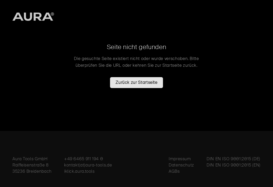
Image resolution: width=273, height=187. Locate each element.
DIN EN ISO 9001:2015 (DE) (233, 159)
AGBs (174, 171)
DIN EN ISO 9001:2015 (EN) (234, 165)
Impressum (180, 159)
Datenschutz (181, 165)
